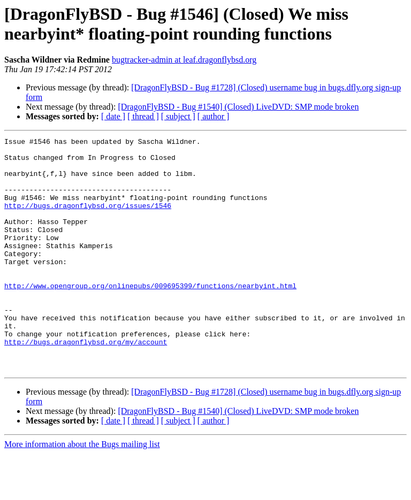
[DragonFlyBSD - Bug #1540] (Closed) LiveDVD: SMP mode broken (238, 106)
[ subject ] (178, 116)
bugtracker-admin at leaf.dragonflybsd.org (184, 59)
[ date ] (113, 116)
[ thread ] (143, 116)
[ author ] (213, 116)
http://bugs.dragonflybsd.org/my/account (85, 383)
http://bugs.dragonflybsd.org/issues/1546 (87, 220)
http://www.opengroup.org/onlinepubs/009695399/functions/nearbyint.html (150, 316)
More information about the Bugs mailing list (82, 490)
